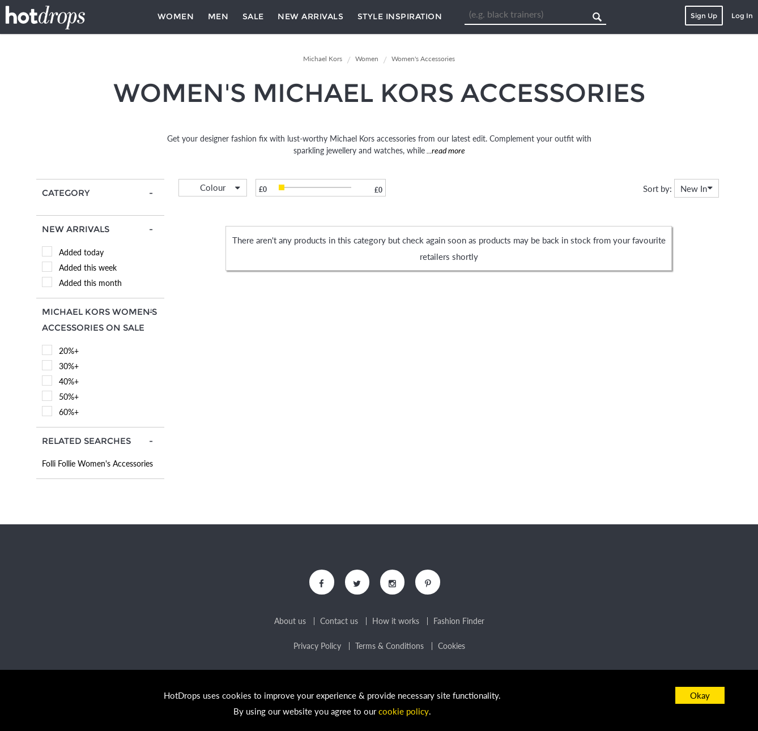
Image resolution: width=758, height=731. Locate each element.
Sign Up (704, 15)
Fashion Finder (458, 622)
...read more (445, 150)
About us (290, 622)
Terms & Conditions (389, 647)
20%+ (69, 351)
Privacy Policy (317, 647)
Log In (742, 15)
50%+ (69, 396)
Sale (253, 16)
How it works (395, 622)
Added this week (88, 267)
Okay (700, 695)
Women (175, 16)
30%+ (69, 366)
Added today (81, 252)
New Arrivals (310, 16)
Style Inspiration (399, 16)
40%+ (69, 381)
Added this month (90, 283)
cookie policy (403, 712)
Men (218, 16)
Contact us (339, 622)
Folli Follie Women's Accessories (97, 463)
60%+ (69, 412)
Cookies (451, 647)
